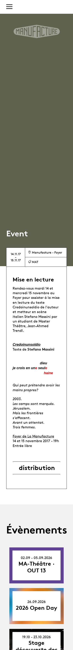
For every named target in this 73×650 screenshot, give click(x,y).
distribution (37, 468)
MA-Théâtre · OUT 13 (36, 567)
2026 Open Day (36, 607)
